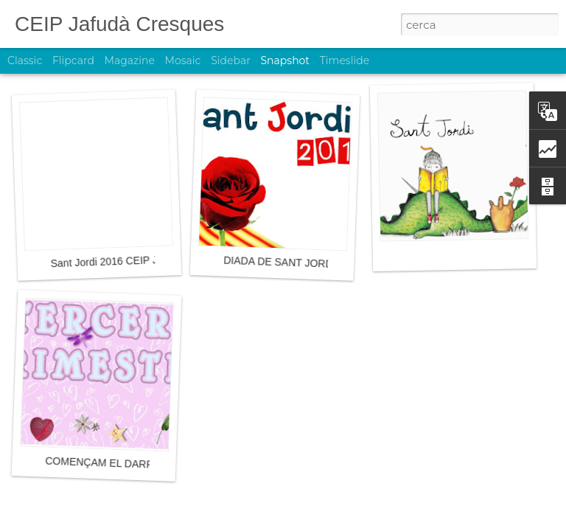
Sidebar (231, 60)
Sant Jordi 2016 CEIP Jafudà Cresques (140, 260)
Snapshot (285, 60)
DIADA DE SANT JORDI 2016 (292, 262)
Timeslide (344, 60)
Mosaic (183, 60)
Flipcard (73, 60)
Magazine (130, 60)
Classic (24, 60)
